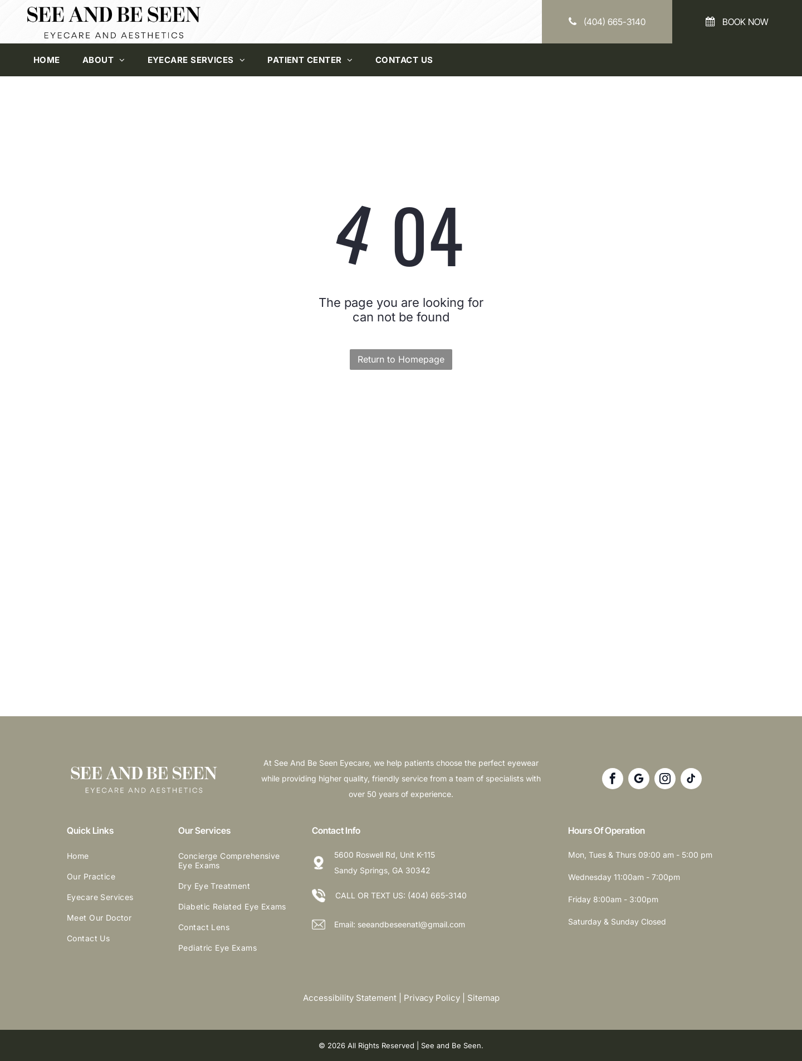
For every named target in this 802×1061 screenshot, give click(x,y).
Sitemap (483, 997)
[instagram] (665, 780)
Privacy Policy (432, 997)
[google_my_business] (638, 780)
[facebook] (612, 780)
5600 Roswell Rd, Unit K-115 (384, 854)
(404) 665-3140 (437, 895)
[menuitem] (46, 59)
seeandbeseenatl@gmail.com (411, 924)
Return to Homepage (401, 359)
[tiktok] (691, 780)
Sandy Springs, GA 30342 (382, 870)
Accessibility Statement (350, 997)
